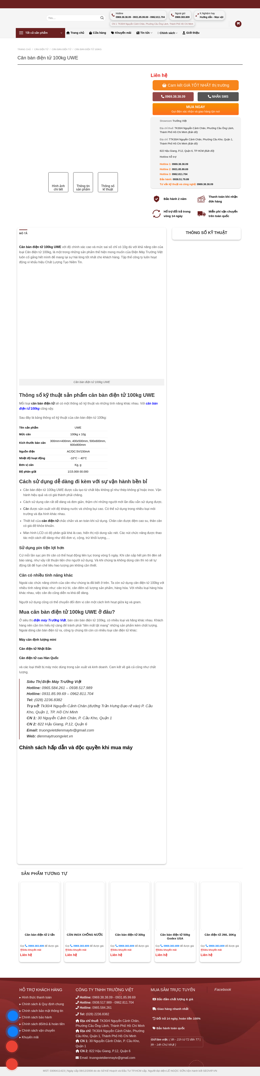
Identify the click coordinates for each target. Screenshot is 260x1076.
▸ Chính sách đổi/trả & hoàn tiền (42, 1024)
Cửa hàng (97, 32)
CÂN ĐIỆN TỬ (41, 49)
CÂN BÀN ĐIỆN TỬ (61, 49)
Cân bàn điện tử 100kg (88, 49)
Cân (26, 508)
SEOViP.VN (210, 1070)
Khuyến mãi (121, 32)
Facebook (222, 989)
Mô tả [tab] (23, 233)
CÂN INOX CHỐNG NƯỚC (85, 934)
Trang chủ (75, 32)
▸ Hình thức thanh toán (35, 997)
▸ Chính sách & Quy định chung (41, 1004)
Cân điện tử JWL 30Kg (220, 934)
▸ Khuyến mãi (28, 1037)
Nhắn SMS (218, 96)
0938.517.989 (102, 1002)
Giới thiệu (191, 32)
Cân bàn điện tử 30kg (130, 934)
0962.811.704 (179, 174)
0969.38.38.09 (173, 96)
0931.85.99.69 (180, 169)
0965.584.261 (102, 1007)
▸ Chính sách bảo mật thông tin (41, 1010)
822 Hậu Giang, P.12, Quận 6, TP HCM (187, 150)
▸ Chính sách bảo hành (35, 1017)
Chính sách (167, 33)
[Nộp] (102, 18)
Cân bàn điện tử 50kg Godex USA (175, 936)
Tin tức (144, 33)
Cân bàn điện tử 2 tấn (40, 934)
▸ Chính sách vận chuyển (37, 1030)
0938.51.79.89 (181, 179)
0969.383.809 (34, 945)
